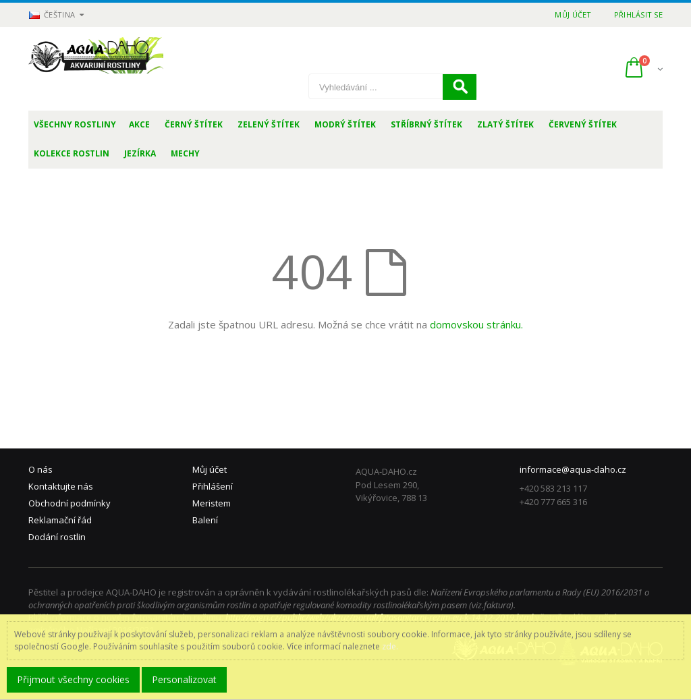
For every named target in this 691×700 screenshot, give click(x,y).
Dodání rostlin (57, 537)
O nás (40, 469)
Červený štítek (583, 124)
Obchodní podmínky (69, 503)
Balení (205, 520)
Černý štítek (194, 124)
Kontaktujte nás (60, 486)
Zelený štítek (269, 124)
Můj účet (573, 14)
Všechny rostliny (75, 124)
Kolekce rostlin (71, 153)
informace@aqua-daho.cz (573, 469)
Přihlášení (212, 486)
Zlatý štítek (505, 124)
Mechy (185, 153)
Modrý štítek (345, 124)
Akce (139, 124)
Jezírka (140, 153)
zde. (390, 646)
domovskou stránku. (476, 324)
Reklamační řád (60, 520)
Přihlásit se (638, 14)
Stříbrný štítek (426, 124)
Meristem (211, 503)
